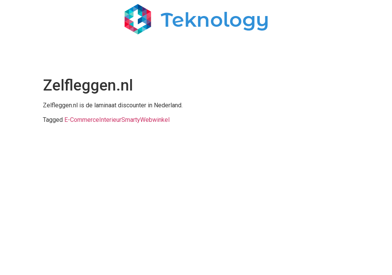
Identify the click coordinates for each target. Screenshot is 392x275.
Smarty (130, 119)
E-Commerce (81, 119)
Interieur (110, 119)
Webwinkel (155, 119)
